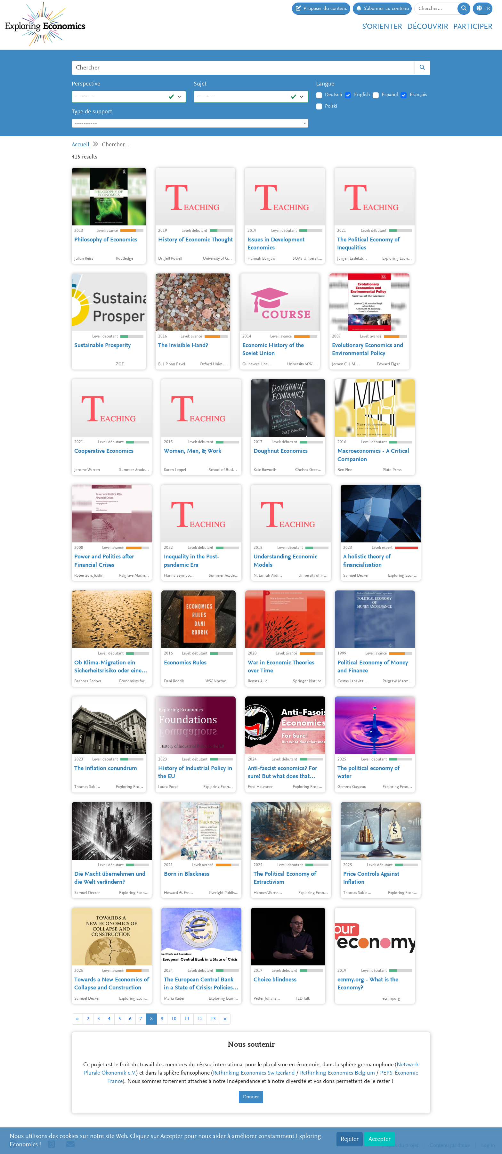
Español (390, 94)
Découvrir (427, 27)
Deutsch (333, 94)
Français (418, 94)
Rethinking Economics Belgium (337, 1073)
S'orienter (382, 27)
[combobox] (190, 123)
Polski (331, 106)
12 (200, 1018)
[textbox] (190, 123)
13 (213, 1018)
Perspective (86, 84)
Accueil (80, 145)
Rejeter (350, 1139)
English (362, 94)
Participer (472, 27)
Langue (325, 84)
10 (173, 1018)
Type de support (92, 112)
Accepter (379, 1139)
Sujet (200, 84)
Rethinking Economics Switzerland (254, 1073)
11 (187, 1018)
